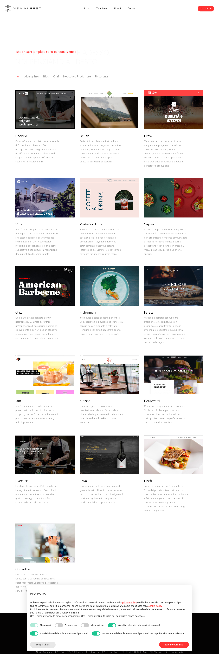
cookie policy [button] (155, 606)
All (18, 76)
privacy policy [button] (129, 602)
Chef (56, 76)
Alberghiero (31, 76)
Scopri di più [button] (43, 644)
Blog (46, 76)
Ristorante (101, 76)
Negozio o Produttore (77, 76)
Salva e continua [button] (174, 644)
